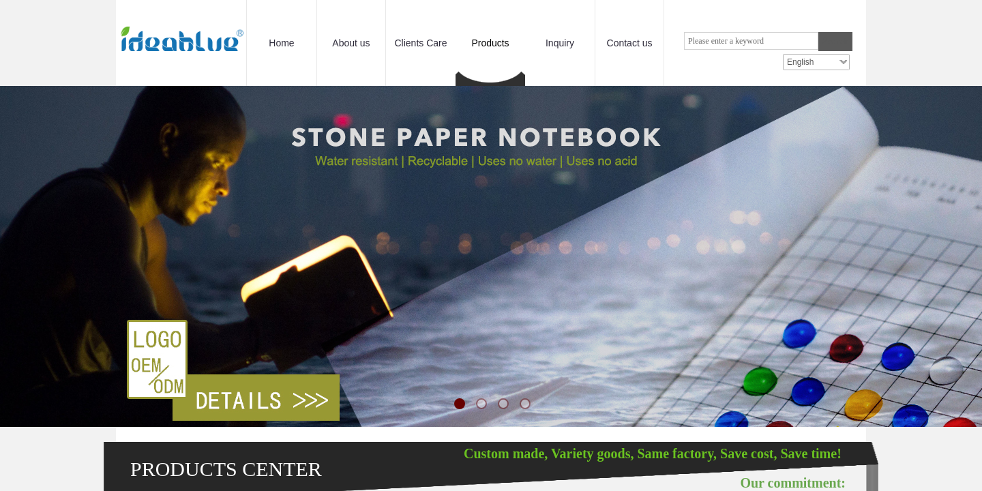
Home (281, 43)
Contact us (630, 43)
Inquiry (560, 43)
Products (490, 43)
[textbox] (751, 41)
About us (351, 43)
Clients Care (420, 43)
